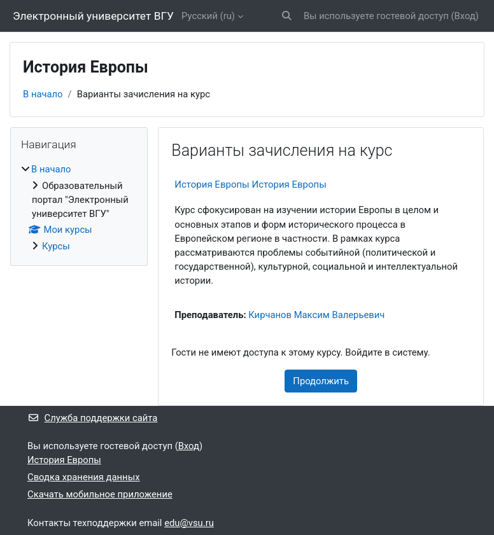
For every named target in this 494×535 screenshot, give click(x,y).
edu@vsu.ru (189, 523)
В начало (43, 94)
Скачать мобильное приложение (100, 494)
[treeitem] (79, 207)
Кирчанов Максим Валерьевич (316, 315)
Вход (465, 16)
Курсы (56, 246)
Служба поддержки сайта (92, 418)
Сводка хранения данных (83, 477)
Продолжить (321, 381)
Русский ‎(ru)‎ (208, 16)
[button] (287, 16)
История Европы (64, 460)
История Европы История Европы (250, 184)
